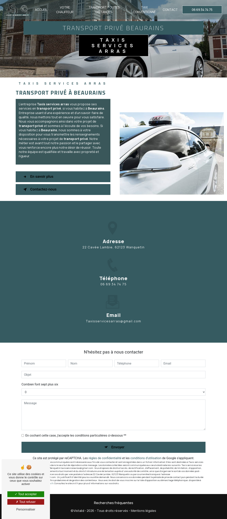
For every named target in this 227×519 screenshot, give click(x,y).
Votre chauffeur (64, 9)
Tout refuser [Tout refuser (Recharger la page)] (26, 502)
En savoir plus (37, 176)
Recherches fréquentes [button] (113, 502)
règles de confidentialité (105, 458)
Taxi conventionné (144, 9)
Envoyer (118, 447)
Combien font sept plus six (39, 384)
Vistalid (79, 511)
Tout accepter (26, 494)
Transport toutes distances (104, 9)
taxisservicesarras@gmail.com (113, 318)
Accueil (41, 10)
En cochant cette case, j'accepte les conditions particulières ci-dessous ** (75, 435)
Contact (170, 10)
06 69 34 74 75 (202, 10)
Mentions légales (143, 511)
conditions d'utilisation (145, 458)
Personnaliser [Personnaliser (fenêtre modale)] (25, 509)
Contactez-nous (39, 189)
